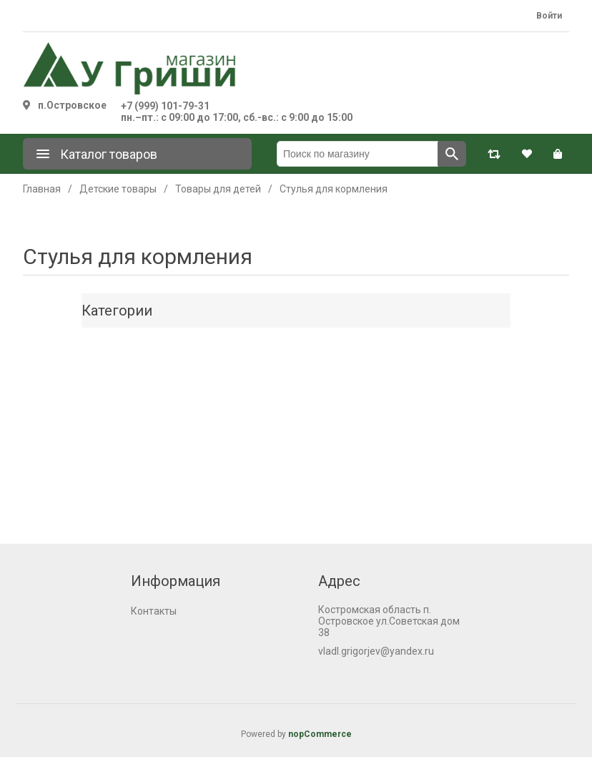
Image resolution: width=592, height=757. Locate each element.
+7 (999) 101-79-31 (165, 106)
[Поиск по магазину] (357, 154)
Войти (549, 16)
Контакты (154, 611)
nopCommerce (320, 734)
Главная (42, 189)
